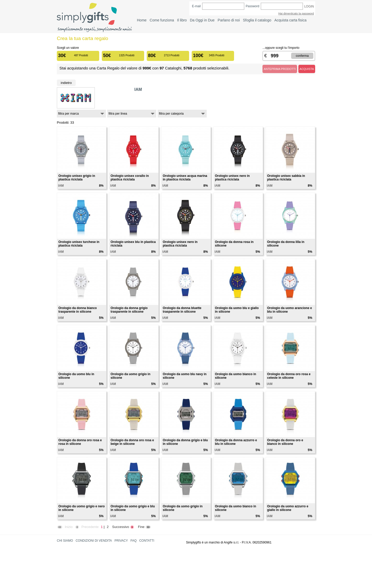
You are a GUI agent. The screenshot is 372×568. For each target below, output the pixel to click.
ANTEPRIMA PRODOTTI (280, 68)
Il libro (182, 20)
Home (141, 20)
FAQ (133, 540)
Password (252, 6)
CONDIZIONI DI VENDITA (94, 540)
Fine (144, 527)
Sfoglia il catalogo (257, 20)
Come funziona (162, 20)
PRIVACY (121, 540)
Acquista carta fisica (290, 20)
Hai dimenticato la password (296, 13)
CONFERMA (302, 56)
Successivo (123, 527)
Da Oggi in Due (202, 20)
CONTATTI (146, 540)
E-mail (196, 6)
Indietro (66, 83)
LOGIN (309, 6)
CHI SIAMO (65, 540)
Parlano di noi (229, 20)
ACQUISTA (307, 68)
